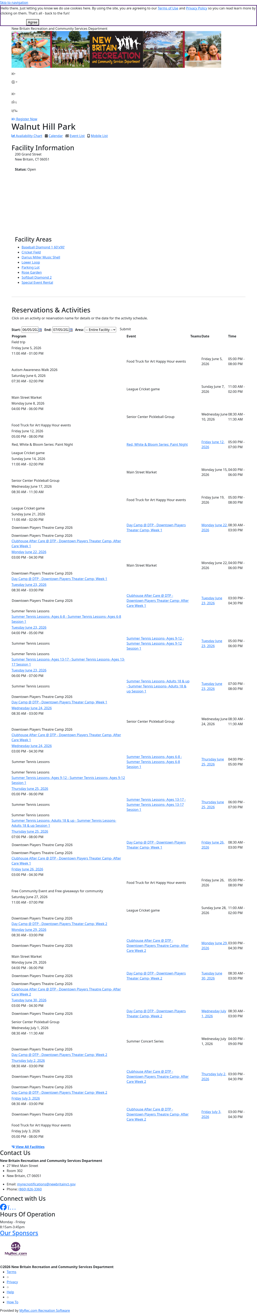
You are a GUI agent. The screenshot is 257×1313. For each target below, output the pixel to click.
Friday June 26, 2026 (27, 869)
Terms (11, 1272)
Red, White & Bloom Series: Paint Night (157, 444)
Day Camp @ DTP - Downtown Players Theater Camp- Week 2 (59, 923)
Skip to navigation (14, 2)
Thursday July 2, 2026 (28, 1060)
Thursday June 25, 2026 (30, 788)
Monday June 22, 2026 (29, 552)
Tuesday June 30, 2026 (29, 1000)
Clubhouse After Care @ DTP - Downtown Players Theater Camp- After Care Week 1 (158, 600)
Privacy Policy (196, 8)
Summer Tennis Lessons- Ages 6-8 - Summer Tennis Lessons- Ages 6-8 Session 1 (154, 761)
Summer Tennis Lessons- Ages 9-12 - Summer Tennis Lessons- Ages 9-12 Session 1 (155, 643)
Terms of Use (168, 8)
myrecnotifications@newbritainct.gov (46, 1184)
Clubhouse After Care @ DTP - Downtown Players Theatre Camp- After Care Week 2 (158, 945)
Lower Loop (31, 262)
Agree (32, 22)
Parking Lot (31, 267)
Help (10, 1292)
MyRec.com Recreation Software (44, 1310)
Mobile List (99, 135)
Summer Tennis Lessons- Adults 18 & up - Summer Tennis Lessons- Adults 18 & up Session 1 (158, 686)
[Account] (14, 82)
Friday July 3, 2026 (26, 1098)
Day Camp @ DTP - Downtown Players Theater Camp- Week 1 (59, 578)
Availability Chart (27, 135)
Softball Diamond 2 (37, 277)
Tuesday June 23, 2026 (29, 584)
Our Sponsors (19, 1233)
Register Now (26, 119)
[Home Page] (14, 73)
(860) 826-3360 (30, 1189)
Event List (77, 135)
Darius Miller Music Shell (41, 257)
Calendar (56, 135)
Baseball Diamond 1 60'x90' (43, 247)
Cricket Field (31, 252)
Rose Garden (32, 272)
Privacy (12, 1282)
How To (12, 1302)
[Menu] (14, 110)
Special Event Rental (37, 282)
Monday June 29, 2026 (29, 929)
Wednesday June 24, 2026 (32, 708)
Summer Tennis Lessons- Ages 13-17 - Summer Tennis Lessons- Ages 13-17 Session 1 (156, 804)
